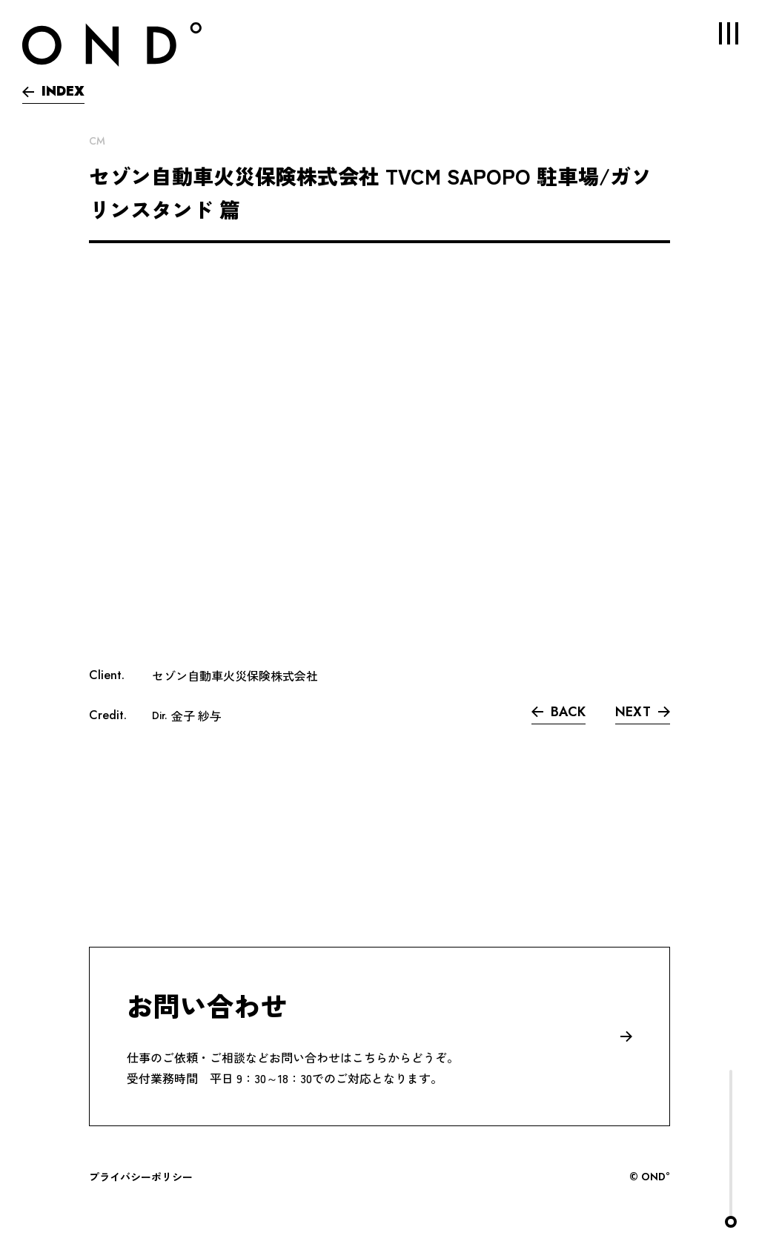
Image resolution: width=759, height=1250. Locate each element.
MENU (718, 33)
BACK (558, 711)
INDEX (53, 91)
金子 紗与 (196, 715)
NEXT (642, 711)
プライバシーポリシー (141, 1176)
